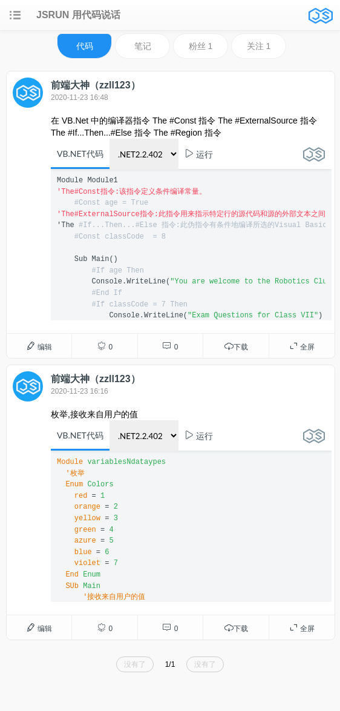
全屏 (302, 346)
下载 (236, 346)
